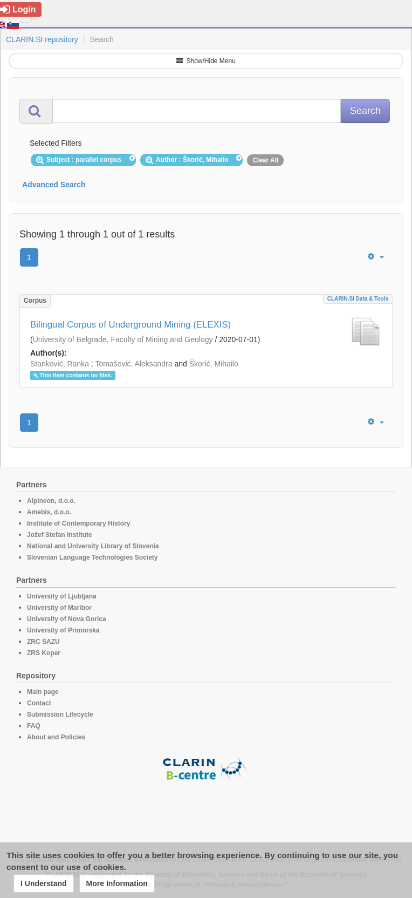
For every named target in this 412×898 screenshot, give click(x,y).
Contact (39, 703)
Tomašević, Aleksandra (133, 363)
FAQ (33, 726)
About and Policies (56, 737)
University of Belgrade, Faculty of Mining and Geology (123, 339)
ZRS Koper (43, 653)
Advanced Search (54, 184)
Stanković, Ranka (59, 363)
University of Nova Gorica (66, 619)
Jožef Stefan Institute (59, 535)
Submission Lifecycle (60, 714)
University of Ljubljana (62, 596)
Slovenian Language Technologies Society (92, 557)
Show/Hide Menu (206, 61)
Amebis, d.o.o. (49, 512)
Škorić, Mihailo (213, 363)
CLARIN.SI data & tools (357, 299)
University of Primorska (63, 630)
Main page (43, 692)
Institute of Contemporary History (78, 523)
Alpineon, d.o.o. (51, 501)
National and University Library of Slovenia (93, 546)
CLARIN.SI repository (42, 39)
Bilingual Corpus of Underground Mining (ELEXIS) (130, 324)
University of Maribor (59, 607)
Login (18, 9)
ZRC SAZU (43, 641)
